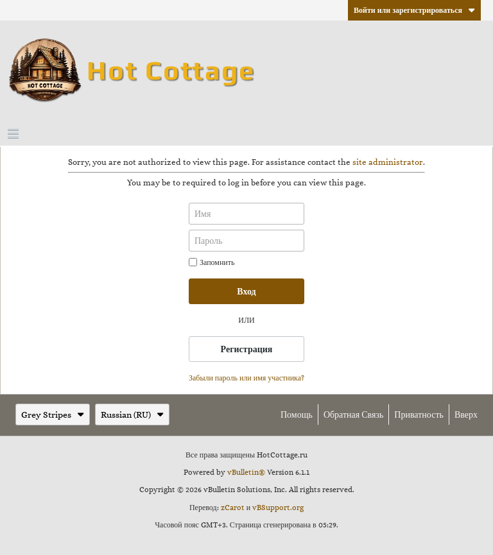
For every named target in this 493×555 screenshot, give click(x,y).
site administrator (387, 162)
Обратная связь (353, 414)
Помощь (297, 414)
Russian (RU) (132, 414)
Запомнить (212, 262)
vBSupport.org (278, 507)
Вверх (466, 414)
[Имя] (246, 214)
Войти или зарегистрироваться (414, 10)
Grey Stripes (52, 414)
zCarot (233, 507)
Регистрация (247, 349)
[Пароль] (246, 241)
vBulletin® (246, 472)
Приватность (419, 414)
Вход (246, 291)
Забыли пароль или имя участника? (246, 377)
